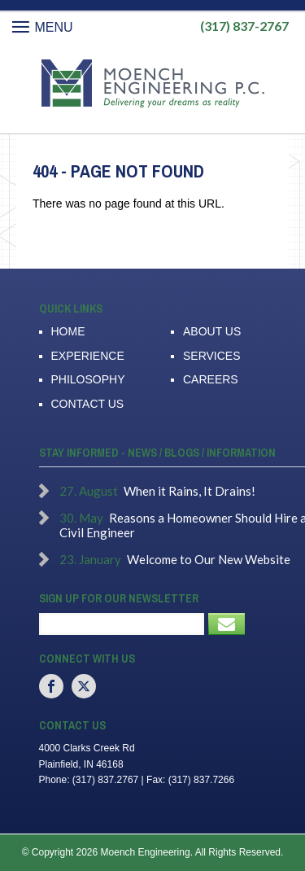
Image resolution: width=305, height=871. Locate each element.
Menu (42, 27)
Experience (87, 355)
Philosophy (88, 379)
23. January (90, 559)
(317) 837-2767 (244, 26)
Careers (210, 379)
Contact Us (87, 403)
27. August (88, 491)
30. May (81, 517)
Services (212, 355)
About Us (212, 331)
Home (68, 331)
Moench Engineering (152, 83)
